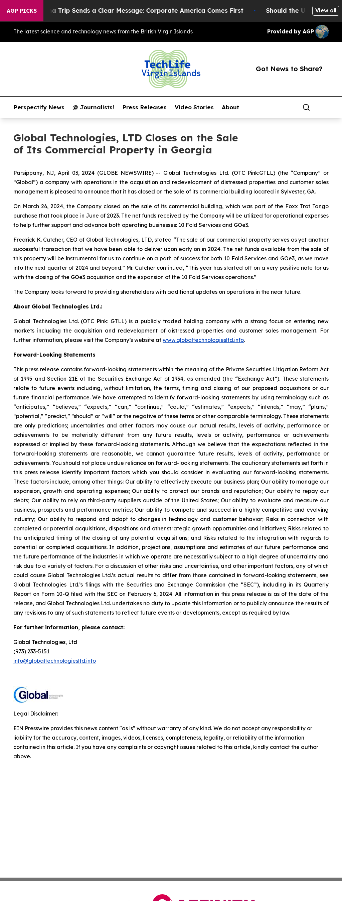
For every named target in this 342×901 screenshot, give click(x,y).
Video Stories (194, 107)
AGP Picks (22, 10)
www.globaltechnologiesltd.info (203, 340)
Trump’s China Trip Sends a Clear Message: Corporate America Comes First (132, 10)
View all (325, 10)
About (230, 107)
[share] (324, 107)
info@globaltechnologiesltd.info (54, 660)
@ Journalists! (93, 107)
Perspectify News (38, 107)
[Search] (306, 107)
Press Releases (144, 107)
